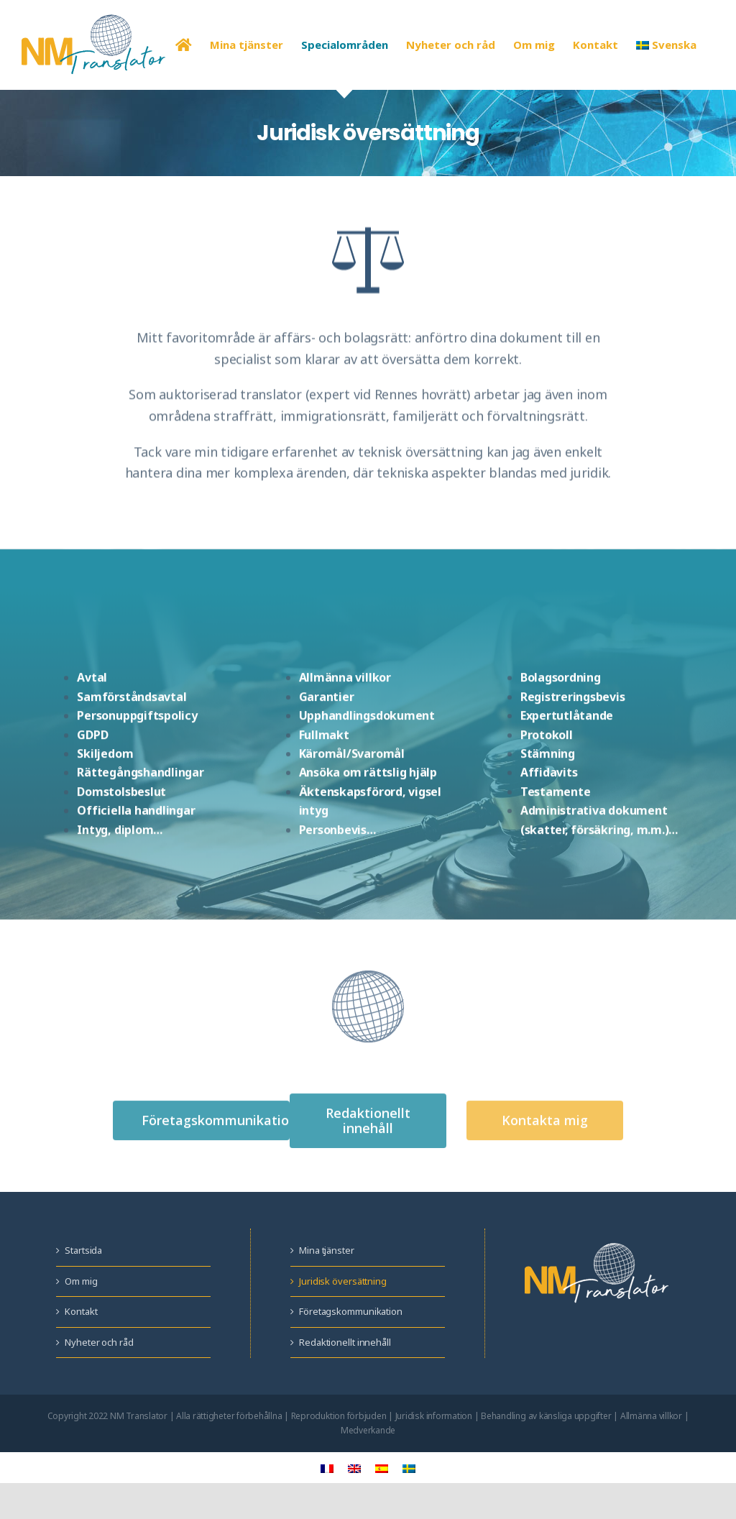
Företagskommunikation (350, 1311)
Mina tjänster (326, 1250)
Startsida (83, 1250)
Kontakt (81, 1311)
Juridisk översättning (343, 1281)
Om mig (81, 1281)
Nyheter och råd (99, 1342)
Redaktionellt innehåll (345, 1342)
